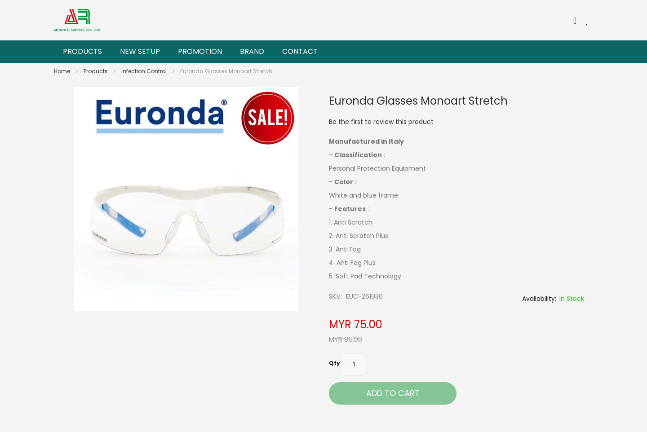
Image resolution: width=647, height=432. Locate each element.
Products (96, 71)
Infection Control (144, 71)
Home (62, 71)
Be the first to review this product (381, 121)
